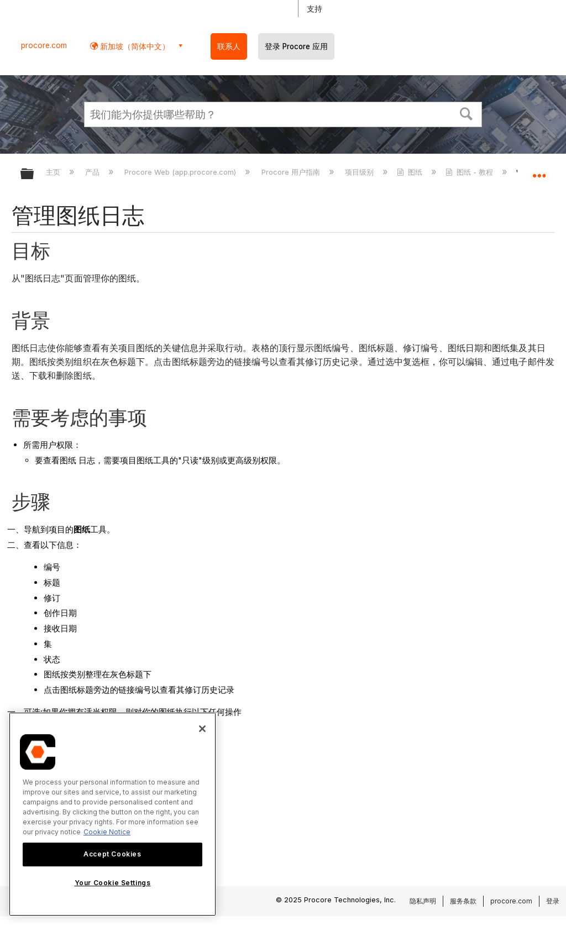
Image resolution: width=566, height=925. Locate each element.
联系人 (228, 46)
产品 (93, 172)
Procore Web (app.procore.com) (181, 172)
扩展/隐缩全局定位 (539, 170)
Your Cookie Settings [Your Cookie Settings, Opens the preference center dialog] (113, 883)
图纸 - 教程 (470, 172)
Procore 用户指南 (291, 172)
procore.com (44, 45)
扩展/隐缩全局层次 (34, 174)
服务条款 (463, 901)
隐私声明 (423, 901)
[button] (466, 112)
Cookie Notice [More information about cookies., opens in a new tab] (106, 832)
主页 (54, 172)
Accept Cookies (112, 854)
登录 (552, 901)
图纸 (410, 172)
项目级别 (360, 172)
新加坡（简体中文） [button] (134, 46)
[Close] (202, 729)
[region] (112, 814)
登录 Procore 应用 (296, 46)
